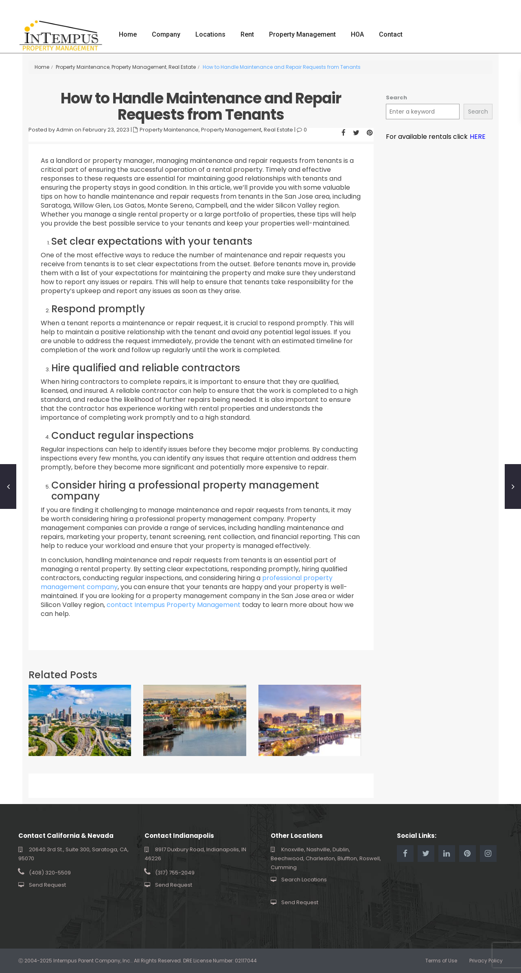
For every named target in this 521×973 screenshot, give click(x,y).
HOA (357, 34)
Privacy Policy (486, 960)
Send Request (47, 885)
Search (396, 97)
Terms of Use (441, 960)
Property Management (302, 34)
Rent (247, 34)
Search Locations (304, 879)
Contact (391, 34)
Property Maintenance (82, 67)
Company (166, 34)
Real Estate (182, 67)
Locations (210, 34)
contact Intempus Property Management (173, 604)
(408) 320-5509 (50, 873)
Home (128, 34)
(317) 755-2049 (175, 873)
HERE (478, 136)
